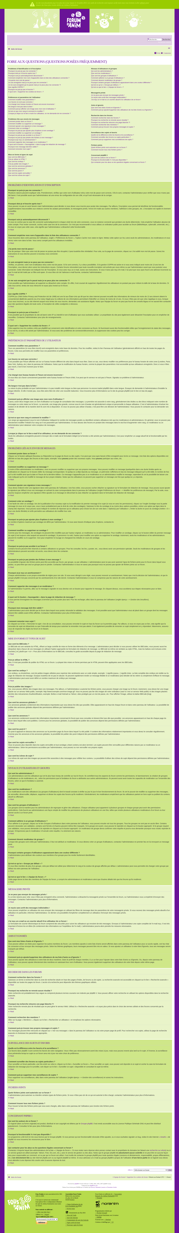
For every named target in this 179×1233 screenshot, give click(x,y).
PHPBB (99, 1217)
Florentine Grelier (112, 1187)
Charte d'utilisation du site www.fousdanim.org (74, 1205)
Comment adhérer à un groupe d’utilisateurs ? (107, 78)
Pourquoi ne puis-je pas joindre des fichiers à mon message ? (30, 137)
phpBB (76, 1183)
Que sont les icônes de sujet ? (19, 175)
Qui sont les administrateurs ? (102, 71)
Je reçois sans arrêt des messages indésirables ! (109, 97)
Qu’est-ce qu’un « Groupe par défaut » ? (105, 85)
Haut (12, 198)
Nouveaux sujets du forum (75, 1225)
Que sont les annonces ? (17, 168)
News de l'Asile (71, 1215)
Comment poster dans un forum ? (20, 121)
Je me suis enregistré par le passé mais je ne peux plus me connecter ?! (34, 85)
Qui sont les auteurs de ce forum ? (103, 158)
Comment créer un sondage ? (19, 128)
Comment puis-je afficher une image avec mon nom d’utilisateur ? (32, 109)
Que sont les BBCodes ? (17, 157)
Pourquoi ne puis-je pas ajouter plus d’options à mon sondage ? (31, 130)
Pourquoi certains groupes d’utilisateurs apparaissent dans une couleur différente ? (121, 82)
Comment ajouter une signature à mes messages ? (26, 126)
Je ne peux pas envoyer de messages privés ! (107, 95)
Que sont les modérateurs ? (101, 73)
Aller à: (130, 1170)
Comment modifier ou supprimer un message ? (25, 124)
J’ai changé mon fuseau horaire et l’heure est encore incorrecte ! (31, 104)
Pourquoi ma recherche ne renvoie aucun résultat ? (109, 120)
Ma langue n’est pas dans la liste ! (20, 107)
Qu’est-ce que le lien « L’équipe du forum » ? (107, 87)
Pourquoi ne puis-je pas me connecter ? (22, 71)
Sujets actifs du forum (73, 1222)
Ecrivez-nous (71, 1208)
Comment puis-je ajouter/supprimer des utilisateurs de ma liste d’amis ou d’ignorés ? (121, 110)
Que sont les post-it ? (16, 171)
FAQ (158, 53)
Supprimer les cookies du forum (137, 1177)
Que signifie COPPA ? (16, 87)
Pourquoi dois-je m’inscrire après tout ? (22, 73)
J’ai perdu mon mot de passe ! (19, 80)
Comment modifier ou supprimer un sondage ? (25, 133)
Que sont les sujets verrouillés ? (19, 173)
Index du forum (16, 49)
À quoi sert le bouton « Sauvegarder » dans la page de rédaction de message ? (37, 144)
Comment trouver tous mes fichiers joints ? (106, 150)
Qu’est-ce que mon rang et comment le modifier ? (26, 111)
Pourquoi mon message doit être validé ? (23, 147)
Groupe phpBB (87, 1123)
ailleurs (142, 3)
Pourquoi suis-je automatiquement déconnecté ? (25, 76)
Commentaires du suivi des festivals (77, 1220)
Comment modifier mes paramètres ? (21, 100)
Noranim (99, 1198)
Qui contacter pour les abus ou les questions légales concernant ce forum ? (118, 162)
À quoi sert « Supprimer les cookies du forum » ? (26, 92)
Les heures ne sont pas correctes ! (20, 102)
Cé (112, 1222)
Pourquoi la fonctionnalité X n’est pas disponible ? (109, 160)
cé (83, 1187)
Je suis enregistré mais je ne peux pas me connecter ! (27, 82)
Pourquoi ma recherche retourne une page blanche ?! (110, 122)
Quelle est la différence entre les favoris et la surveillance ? (112, 135)
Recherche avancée (164, 42)
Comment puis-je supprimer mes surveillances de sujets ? (112, 139)
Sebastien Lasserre (100, 1187)
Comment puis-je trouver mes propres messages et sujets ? (112, 127)
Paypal (47, 1214)
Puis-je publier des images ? (18, 164)
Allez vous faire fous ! (43, 1212)
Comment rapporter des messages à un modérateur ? (27, 142)
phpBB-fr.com (93, 1185)
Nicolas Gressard (102, 1213)
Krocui (93, 1187)
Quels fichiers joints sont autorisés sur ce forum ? (109, 147)
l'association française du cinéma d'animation (108, 1195)
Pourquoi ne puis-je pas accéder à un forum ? (24, 135)
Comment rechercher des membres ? (104, 125)
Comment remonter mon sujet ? (19, 149)
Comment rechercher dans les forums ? (105, 118)
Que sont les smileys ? (16, 161)
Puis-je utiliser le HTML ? (17, 159)
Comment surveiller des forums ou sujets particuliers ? (111, 137)
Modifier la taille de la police (169, 48)
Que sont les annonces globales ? (20, 166)
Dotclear (108, 1219)
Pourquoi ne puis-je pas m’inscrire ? (21, 89)
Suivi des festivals (72, 1218)
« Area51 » (163, 1137)
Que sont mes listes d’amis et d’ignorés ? (106, 108)
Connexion (167, 53)
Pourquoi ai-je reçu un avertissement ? (22, 140)
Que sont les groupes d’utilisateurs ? (104, 76)
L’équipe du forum (119, 1177)
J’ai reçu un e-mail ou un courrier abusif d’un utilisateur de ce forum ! (116, 100)
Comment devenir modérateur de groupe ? (106, 80)
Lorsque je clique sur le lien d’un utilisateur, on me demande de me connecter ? (39, 113)
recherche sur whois (158, 1150)
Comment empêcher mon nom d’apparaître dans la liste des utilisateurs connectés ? (38, 78)
